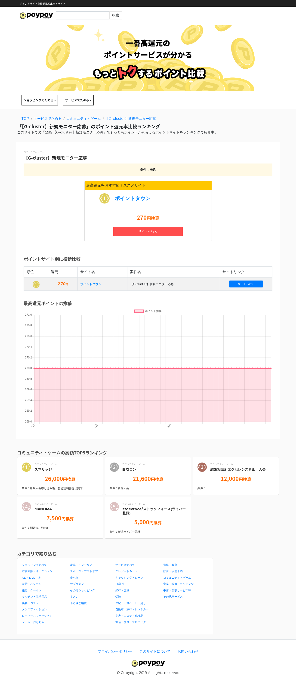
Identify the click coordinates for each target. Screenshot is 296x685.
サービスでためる (78, 100)
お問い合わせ (188, 651)
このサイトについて (155, 651)
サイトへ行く (148, 231)
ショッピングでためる (39, 100)
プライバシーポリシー (115, 651)
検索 (115, 15)
